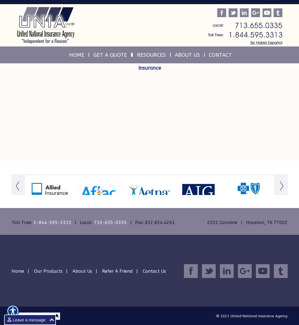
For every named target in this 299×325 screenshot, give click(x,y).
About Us (82, 271)
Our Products (48, 271)
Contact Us (154, 271)
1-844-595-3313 (52, 222)
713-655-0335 (110, 222)
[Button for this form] (18, 193)
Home (18, 271)
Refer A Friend (117, 271)
